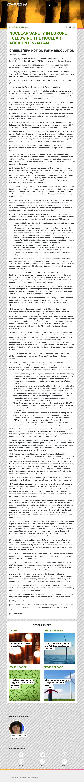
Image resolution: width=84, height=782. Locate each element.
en (67, 27)
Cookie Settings (33, 777)
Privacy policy (22, 777)
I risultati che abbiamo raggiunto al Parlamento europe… (22, 682)
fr (70, 27)
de (74, 27)
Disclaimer (13, 777)
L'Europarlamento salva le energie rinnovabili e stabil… (57, 682)
